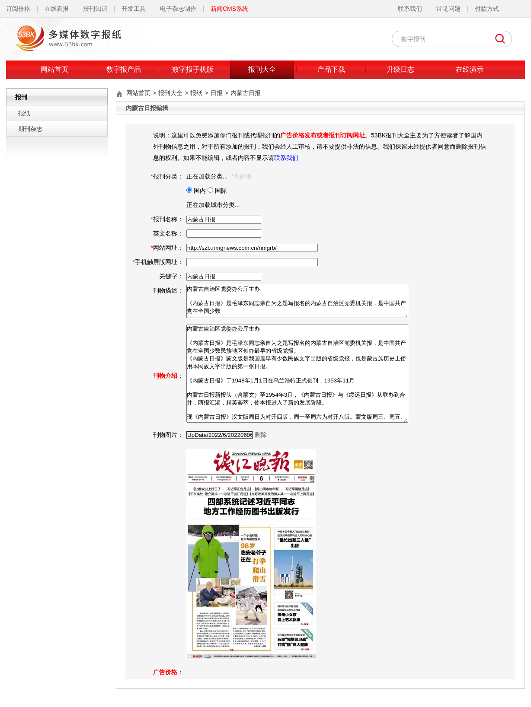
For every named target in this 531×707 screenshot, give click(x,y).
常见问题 (448, 8)
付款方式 (487, 8)
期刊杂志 (30, 128)
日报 (217, 92)
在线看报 (57, 8)
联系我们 (410, 8)
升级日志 (400, 69)
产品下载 (331, 69)
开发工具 (134, 8)
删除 (261, 434)
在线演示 (469, 69)
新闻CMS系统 (229, 8)
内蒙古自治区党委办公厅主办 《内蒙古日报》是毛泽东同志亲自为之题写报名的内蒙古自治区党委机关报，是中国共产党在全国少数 (297, 301)
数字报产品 (123, 69)
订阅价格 (18, 8)
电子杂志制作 (178, 8)
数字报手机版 (193, 69)
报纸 (24, 113)
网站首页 (54, 69)
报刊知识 (95, 8)
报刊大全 (262, 69)
